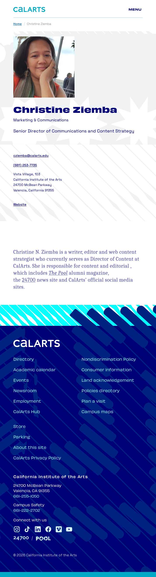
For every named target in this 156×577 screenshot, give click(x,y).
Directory (23, 360)
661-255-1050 (26, 496)
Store (19, 427)
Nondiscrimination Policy (108, 360)
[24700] (21, 538)
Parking (21, 437)
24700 (28, 290)
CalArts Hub (26, 412)
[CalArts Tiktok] (27, 529)
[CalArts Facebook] (48, 529)
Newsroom (25, 391)
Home (17, 24)
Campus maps (97, 412)
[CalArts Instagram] (16, 529)
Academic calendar (34, 370)
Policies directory (100, 391)
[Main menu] (135, 9)
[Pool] (43, 538)
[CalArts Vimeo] (58, 529)
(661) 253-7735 (25, 165)
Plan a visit (93, 402)
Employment (27, 402)
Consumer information (106, 370)
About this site (29, 448)
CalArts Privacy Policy (37, 458)
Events (21, 381)
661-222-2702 (26, 511)
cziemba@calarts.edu (31, 156)
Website (19, 204)
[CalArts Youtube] (69, 529)
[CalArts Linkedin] (37, 529)
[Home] (29, 9)
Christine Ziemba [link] (39, 24)
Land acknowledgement (107, 381)
